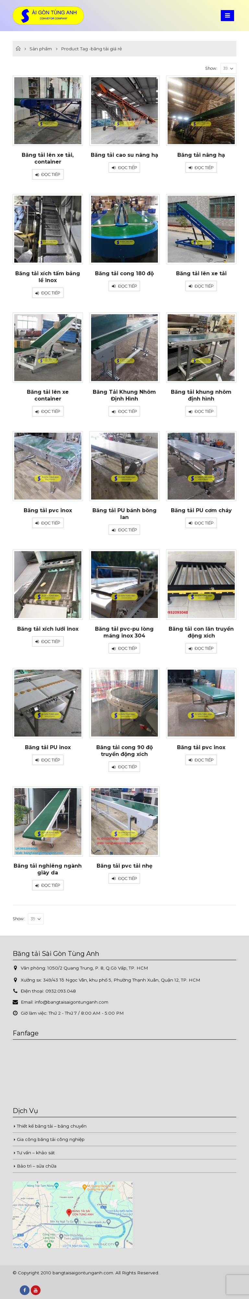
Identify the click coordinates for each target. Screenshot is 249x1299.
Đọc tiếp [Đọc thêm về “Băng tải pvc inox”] (50, 523)
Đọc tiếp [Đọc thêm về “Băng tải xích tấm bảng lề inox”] (50, 293)
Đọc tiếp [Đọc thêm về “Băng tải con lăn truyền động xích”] (204, 648)
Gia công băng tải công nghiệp (51, 1139)
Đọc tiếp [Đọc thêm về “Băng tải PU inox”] (50, 760)
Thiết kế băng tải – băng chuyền (52, 1126)
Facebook (25, 1290)
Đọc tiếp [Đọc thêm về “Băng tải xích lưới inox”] (50, 641)
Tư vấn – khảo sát (36, 1152)
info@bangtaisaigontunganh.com (71, 1002)
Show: (211, 68)
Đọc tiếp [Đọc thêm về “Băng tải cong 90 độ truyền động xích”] (127, 766)
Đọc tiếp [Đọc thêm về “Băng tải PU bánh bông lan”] (127, 529)
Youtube (36, 1290)
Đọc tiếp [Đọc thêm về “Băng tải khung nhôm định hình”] (204, 411)
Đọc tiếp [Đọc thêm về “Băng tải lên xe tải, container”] (50, 174)
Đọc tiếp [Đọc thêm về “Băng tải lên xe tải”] (204, 286)
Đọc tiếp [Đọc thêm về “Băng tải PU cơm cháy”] (204, 523)
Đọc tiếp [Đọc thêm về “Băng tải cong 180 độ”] (127, 286)
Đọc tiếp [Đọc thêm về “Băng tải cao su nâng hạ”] (127, 167)
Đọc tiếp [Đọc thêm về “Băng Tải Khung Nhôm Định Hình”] (127, 411)
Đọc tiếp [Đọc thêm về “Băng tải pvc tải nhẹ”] (127, 878)
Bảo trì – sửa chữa (36, 1166)
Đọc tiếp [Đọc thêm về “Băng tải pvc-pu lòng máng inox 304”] (127, 648)
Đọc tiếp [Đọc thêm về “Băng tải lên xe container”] (50, 411)
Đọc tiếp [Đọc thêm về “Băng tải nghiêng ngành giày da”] (50, 885)
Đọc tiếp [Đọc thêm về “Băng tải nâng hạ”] (204, 167)
